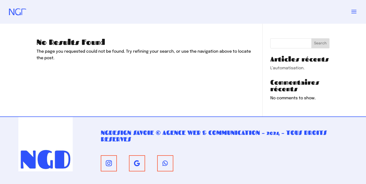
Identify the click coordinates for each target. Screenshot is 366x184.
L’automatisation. (287, 68)
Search (320, 43)
